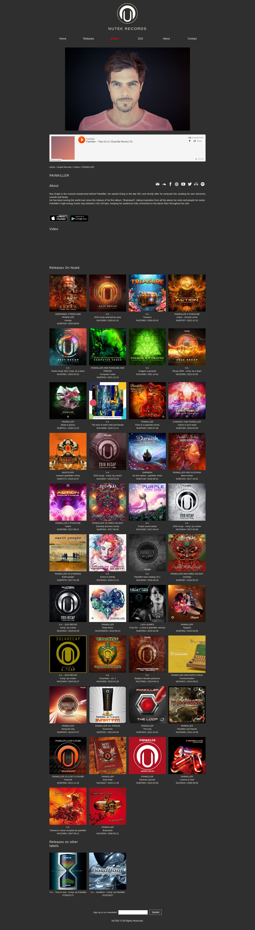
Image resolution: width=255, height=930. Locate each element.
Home (62, 38)
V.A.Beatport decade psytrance (147, 675)
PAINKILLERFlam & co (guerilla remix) (147, 421)
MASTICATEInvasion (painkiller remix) (68, 472)
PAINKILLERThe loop (147, 725)
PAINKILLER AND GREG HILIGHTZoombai (186, 573)
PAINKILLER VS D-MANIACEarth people (68, 573)
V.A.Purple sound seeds (147, 523)
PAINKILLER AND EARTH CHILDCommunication (186, 675)
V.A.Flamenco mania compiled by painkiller (68, 827)
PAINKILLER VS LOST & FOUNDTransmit (68, 776)
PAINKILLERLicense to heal (186, 776)
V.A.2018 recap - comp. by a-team (107, 472)
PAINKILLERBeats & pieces (68, 421)
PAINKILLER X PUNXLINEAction (68, 523)
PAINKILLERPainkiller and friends (186, 725)
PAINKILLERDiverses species (147, 776)
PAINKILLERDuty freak (107, 776)
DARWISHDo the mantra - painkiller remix (147, 472)
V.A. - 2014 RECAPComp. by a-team (68, 675)
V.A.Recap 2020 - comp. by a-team (186, 367)
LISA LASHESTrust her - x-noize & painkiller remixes (147, 624)
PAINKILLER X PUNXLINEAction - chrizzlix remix (186, 314)
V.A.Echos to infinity (107, 573)
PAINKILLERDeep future (107, 624)
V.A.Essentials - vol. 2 (107, 675)
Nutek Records (65, 167)
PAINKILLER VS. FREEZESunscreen (107, 725)
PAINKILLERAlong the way (68, 725)
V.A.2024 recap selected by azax (107, 314)
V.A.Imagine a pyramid (147, 367)
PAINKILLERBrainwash (107, 827)
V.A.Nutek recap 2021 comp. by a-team (68, 367)
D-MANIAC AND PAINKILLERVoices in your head (186, 421)
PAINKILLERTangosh (186, 624)
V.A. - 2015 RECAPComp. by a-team (68, 624)
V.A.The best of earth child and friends (107, 421)
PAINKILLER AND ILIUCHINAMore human (186, 472)
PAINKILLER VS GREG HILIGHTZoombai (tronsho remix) (107, 523)
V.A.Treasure (147, 314)
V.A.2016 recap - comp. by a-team (186, 523)
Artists (77, 167)
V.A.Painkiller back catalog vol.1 (147, 573)
